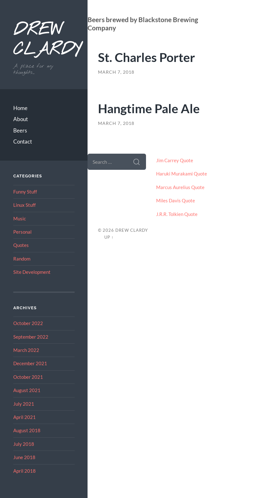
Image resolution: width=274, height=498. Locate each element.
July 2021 (23, 404)
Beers (20, 130)
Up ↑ (109, 237)
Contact (22, 141)
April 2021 (24, 417)
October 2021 (28, 377)
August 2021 (26, 390)
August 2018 (26, 430)
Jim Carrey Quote (174, 160)
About (20, 119)
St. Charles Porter (146, 57)
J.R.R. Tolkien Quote (177, 214)
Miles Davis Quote (175, 200)
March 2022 (26, 350)
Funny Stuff (25, 191)
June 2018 (24, 457)
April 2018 (24, 471)
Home (20, 108)
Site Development (32, 272)
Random (21, 258)
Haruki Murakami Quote (181, 173)
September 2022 (30, 337)
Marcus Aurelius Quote (180, 187)
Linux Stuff (24, 205)
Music (19, 218)
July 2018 (23, 444)
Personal (22, 232)
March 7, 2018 (116, 72)
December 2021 (30, 363)
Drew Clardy (44, 40)
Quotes (21, 245)
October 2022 (28, 323)
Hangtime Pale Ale (149, 108)
